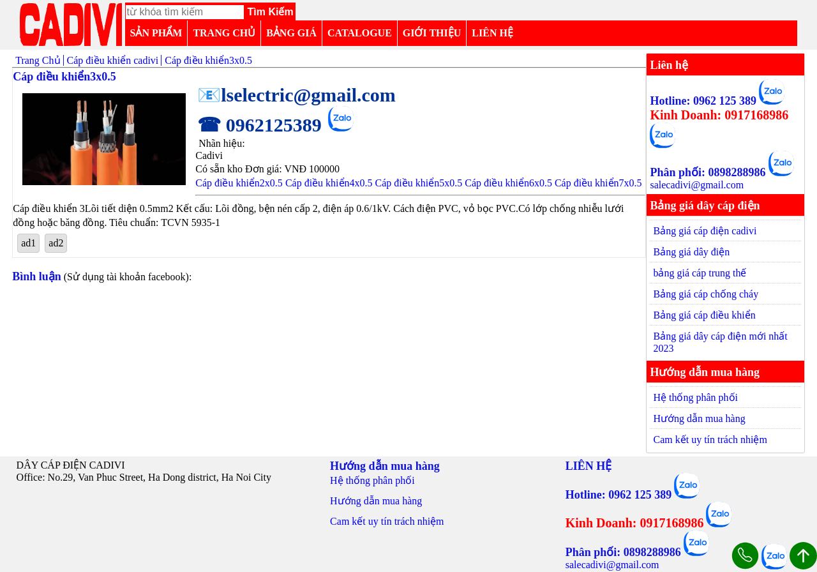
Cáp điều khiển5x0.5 (419, 182)
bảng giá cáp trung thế (699, 272)
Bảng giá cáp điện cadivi (704, 230)
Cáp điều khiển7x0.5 (598, 182)
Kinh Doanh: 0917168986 (719, 115)
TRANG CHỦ (224, 32)
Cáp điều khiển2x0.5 (239, 182)
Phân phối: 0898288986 (707, 172)
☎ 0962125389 (259, 124)
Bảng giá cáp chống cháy (705, 294)
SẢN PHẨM (156, 32)
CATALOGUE (359, 32)
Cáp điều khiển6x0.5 (508, 182)
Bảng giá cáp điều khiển (704, 315)
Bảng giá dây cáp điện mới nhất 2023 (720, 342)
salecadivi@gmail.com (697, 184)
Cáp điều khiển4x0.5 (329, 182)
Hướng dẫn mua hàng (699, 418)
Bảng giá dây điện (691, 251)
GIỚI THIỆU (432, 32)
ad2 (56, 242)
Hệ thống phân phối (695, 397)
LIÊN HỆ (492, 32)
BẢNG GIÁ (291, 32)
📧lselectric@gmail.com (296, 94)
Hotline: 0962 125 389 (703, 100)
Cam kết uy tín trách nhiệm (710, 439)
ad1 (28, 242)
